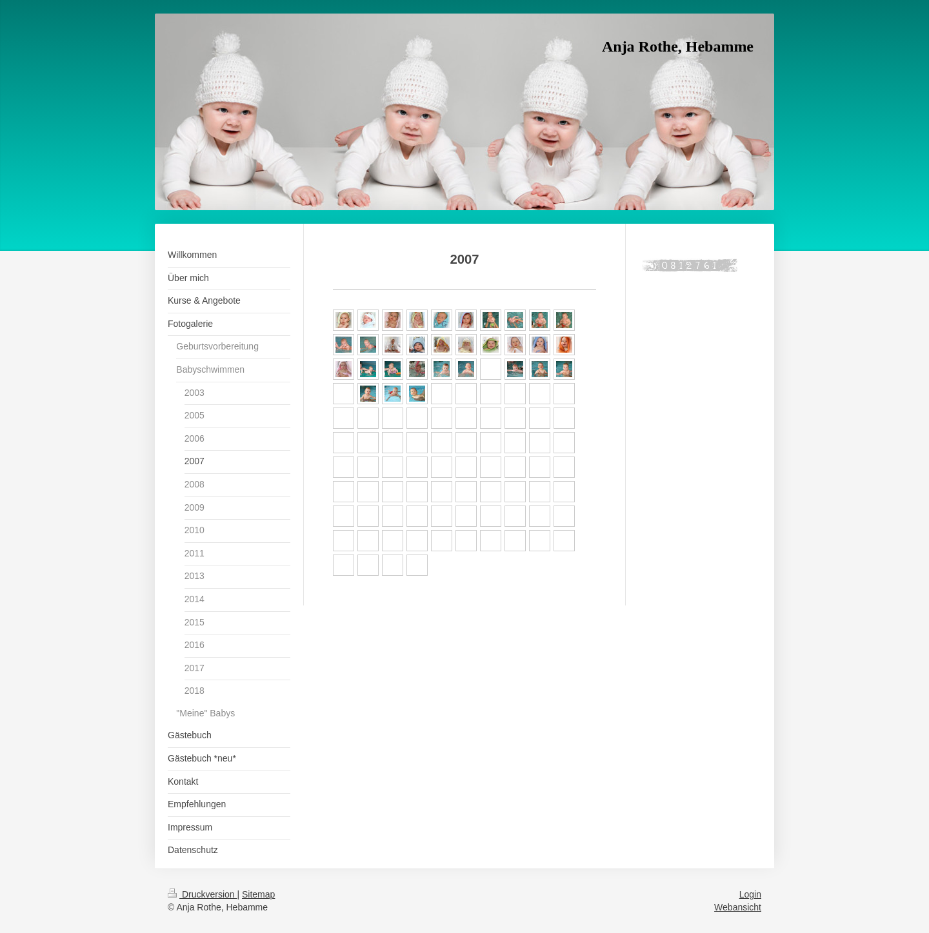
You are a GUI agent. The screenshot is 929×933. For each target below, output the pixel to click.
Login (750, 894)
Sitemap (258, 894)
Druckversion (202, 894)
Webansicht (737, 907)
